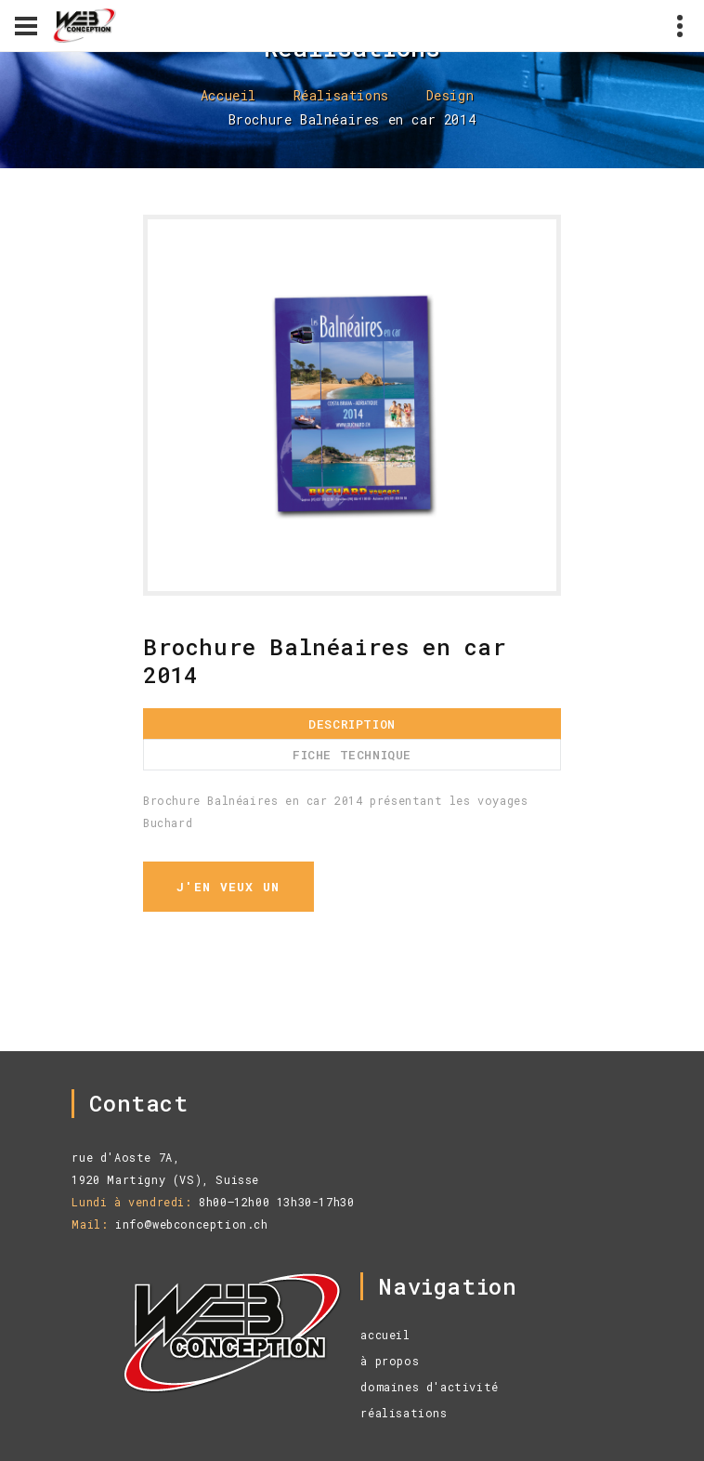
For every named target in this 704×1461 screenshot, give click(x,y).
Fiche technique (352, 754)
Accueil (228, 95)
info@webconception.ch (191, 1224)
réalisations (403, 1412)
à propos (389, 1360)
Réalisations (341, 95)
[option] (352, 405)
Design (450, 95)
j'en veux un (228, 886)
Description (352, 724)
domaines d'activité (429, 1386)
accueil (385, 1334)
